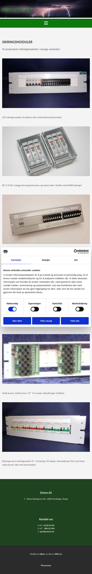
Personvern (46, 565)
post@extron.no (47, 531)
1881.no (58, 554)
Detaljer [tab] (46, 260)
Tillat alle (74, 320)
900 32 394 (49, 528)
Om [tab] (76, 260)
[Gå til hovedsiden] (46, 16)
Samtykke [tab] (16, 260)
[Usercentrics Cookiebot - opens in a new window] (76, 251)
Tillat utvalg (46, 320)
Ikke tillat (17, 320)
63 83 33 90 (48, 525)
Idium (42, 554)
